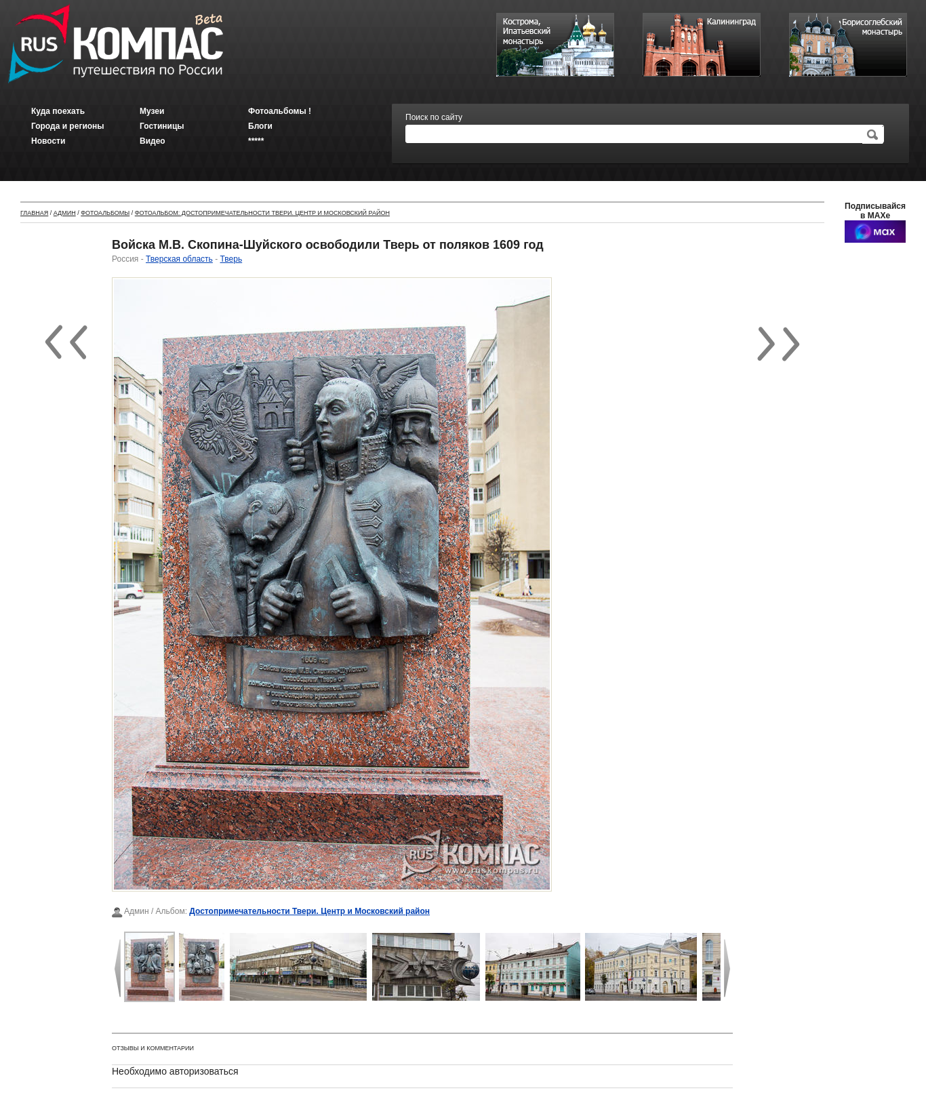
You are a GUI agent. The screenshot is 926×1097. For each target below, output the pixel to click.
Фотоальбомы (105, 213)
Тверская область (179, 259)
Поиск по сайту (433, 117)
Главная (34, 213)
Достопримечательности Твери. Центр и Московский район (309, 911)
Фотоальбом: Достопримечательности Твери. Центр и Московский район (262, 213)
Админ (65, 213)
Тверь (231, 259)
